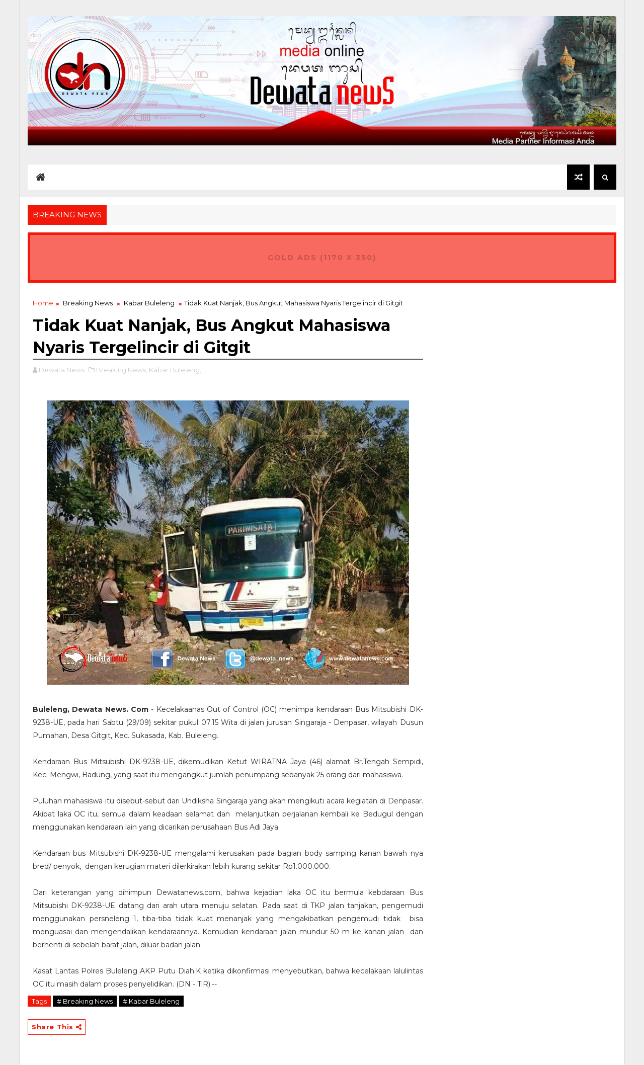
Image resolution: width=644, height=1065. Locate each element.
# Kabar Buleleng (151, 1001)
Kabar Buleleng (149, 303)
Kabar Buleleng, (175, 370)
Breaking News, (121, 370)
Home (43, 303)
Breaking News (88, 303)
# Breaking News (85, 1001)
